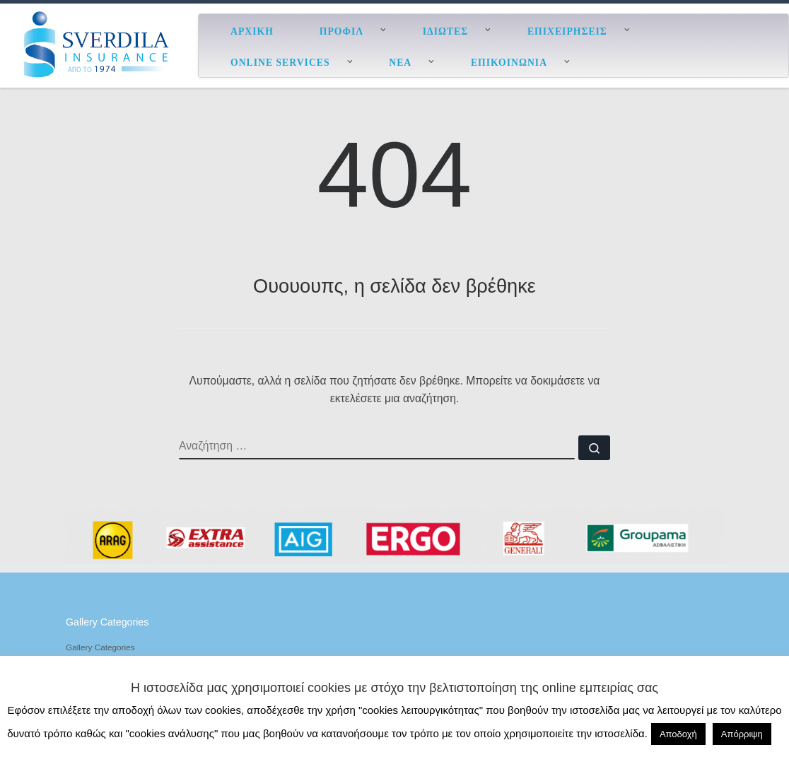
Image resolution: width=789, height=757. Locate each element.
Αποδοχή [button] (678, 734)
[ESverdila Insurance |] (99, 44)
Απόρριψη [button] (742, 734)
